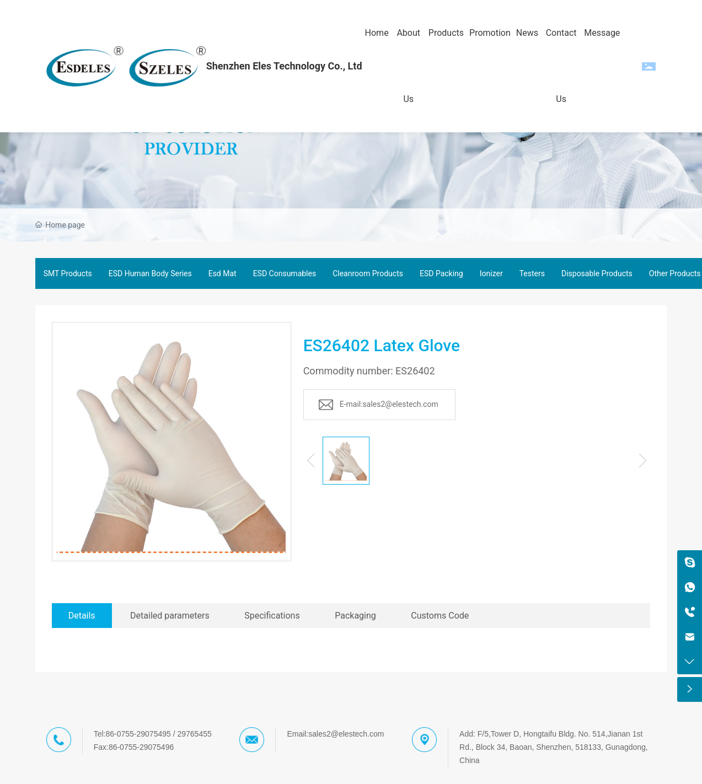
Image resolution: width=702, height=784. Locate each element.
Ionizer (491, 273)
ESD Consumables (285, 273)
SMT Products (68, 273)
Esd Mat (222, 273)
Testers (532, 273)
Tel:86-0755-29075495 (132, 733)
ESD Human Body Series (150, 273)
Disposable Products (597, 273)
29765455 (194, 733)
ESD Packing (441, 273)
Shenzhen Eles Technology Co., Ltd (284, 66)
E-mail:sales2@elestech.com (389, 404)
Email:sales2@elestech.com (335, 733)
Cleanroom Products (368, 273)
